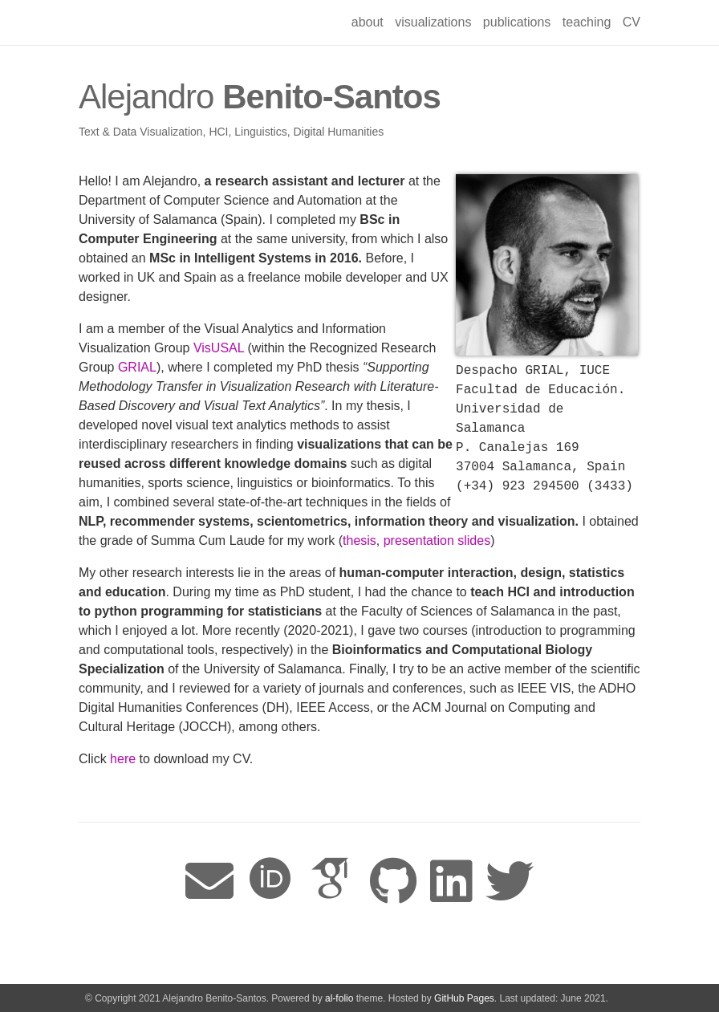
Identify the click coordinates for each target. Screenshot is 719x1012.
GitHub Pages (464, 998)
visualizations (433, 22)
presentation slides (437, 540)
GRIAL (137, 367)
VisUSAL (218, 348)
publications (517, 22)
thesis (359, 540)
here (123, 759)
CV (631, 22)
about (367, 22)
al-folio (339, 998)
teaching (587, 22)
